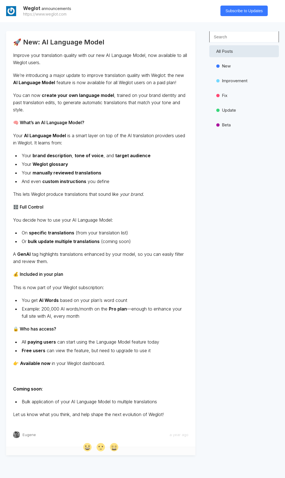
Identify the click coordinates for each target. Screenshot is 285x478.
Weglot (47, 8)
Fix (221, 95)
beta (223, 124)
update (226, 110)
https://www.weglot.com (45, 14)
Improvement (231, 80)
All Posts (224, 51)
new (223, 66)
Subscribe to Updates (244, 11)
